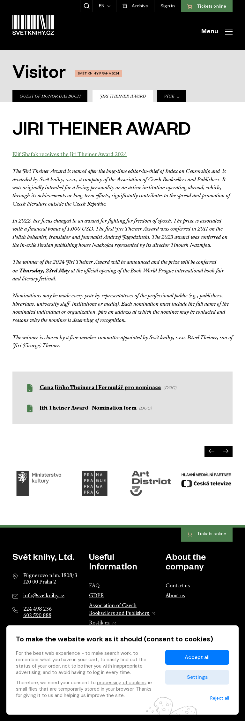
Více (172, 96)
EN (102, 6)
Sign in (167, 6)
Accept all (197, 657)
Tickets (206, 534)
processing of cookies (121, 682)
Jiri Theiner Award (123, 96)
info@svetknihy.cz (43, 596)
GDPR (96, 596)
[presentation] (211, 451)
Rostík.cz (102, 623)
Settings (197, 677)
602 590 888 (37, 615)
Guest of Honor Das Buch (50, 96)
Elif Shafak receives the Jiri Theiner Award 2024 (69, 154)
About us (175, 596)
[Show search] (86, 6)
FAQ (94, 586)
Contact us (178, 586)
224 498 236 (37, 609)
